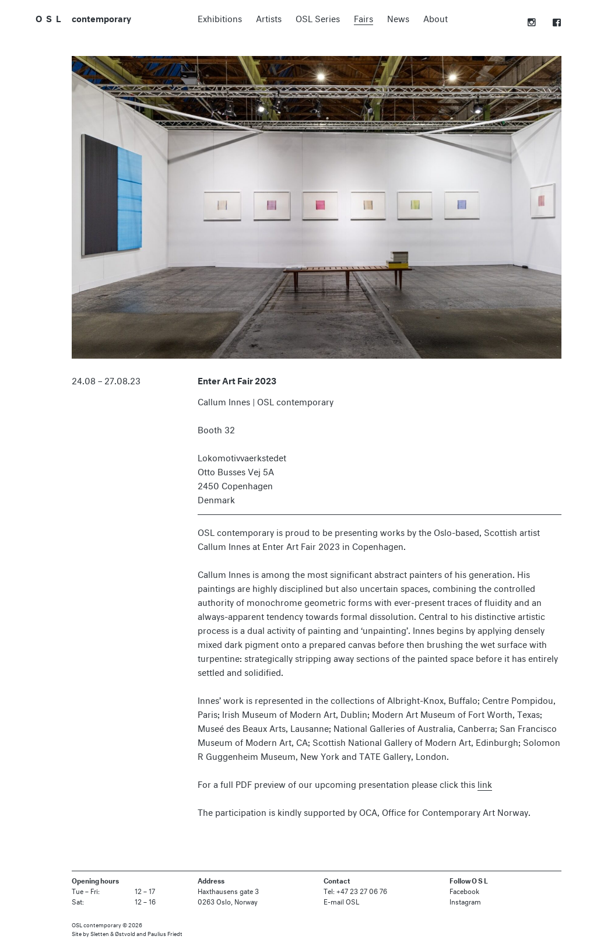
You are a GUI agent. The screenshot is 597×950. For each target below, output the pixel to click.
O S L (49, 17)
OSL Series (318, 17)
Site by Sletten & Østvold (103, 933)
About (435, 17)
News (398, 17)
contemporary (101, 18)
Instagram (465, 900)
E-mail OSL (341, 900)
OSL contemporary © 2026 (107, 924)
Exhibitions (220, 17)
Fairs (363, 17)
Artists (269, 17)
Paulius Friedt (165, 933)
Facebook (464, 890)
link (484, 783)
